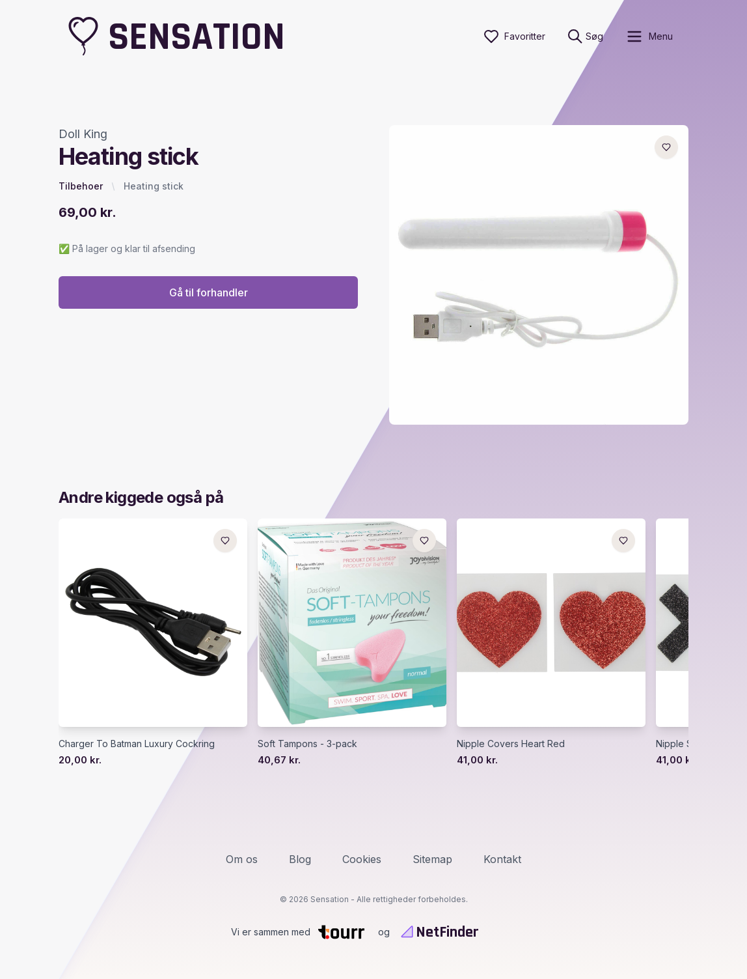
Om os (242, 859)
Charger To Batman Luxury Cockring (137, 743)
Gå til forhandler (208, 292)
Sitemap (432, 859)
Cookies (361, 859)
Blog (300, 859)
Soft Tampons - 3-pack (307, 743)
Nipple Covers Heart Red (511, 743)
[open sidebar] (649, 36)
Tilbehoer (81, 186)
